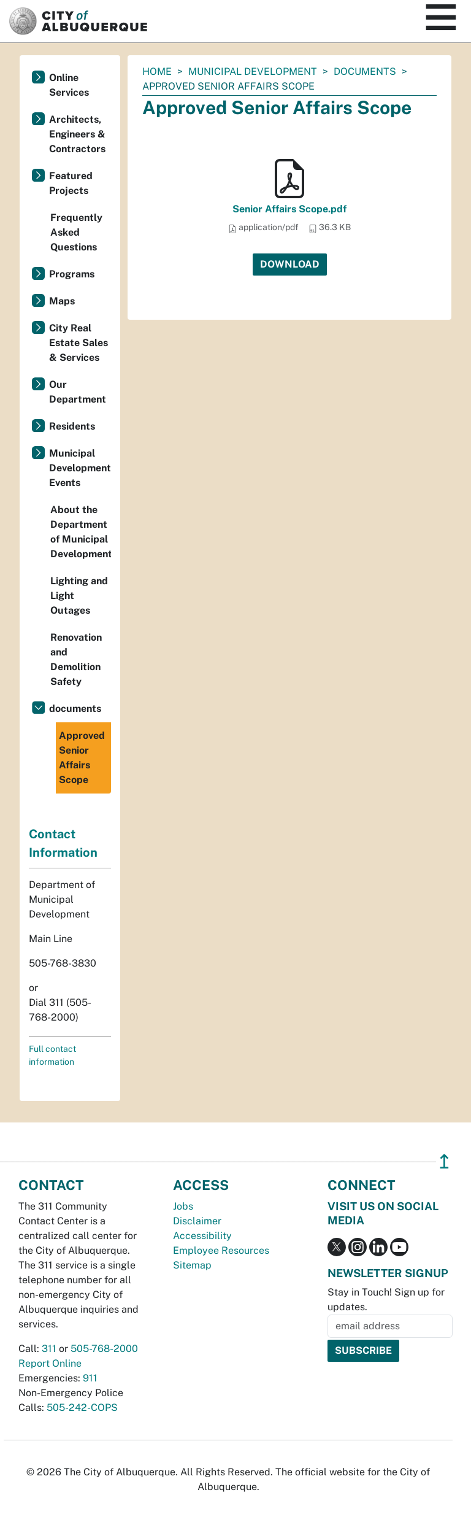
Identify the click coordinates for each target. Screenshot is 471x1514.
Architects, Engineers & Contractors (77, 134)
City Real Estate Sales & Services (78, 342)
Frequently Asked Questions (76, 232)
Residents (72, 426)
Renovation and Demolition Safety (76, 659)
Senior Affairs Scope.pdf (289, 209)
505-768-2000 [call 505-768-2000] (104, 1348)
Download (290, 264)
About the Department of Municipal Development (80, 532)
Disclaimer (197, 1221)
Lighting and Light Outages (79, 595)
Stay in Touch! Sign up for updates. (386, 1299)
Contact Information (63, 843)
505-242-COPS (82, 1407)
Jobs (183, 1206)
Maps (62, 301)
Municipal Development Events (80, 468)
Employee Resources (221, 1250)
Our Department (77, 392)
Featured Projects (71, 183)
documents (365, 71)
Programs (71, 274)
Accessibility (202, 1236)
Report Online (50, 1363)
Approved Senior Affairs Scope (82, 758)
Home (157, 71)
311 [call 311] (49, 1348)
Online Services (69, 85)
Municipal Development (252, 71)
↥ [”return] (444, 1161)
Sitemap (192, 1265)
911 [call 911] (90, 1378)
